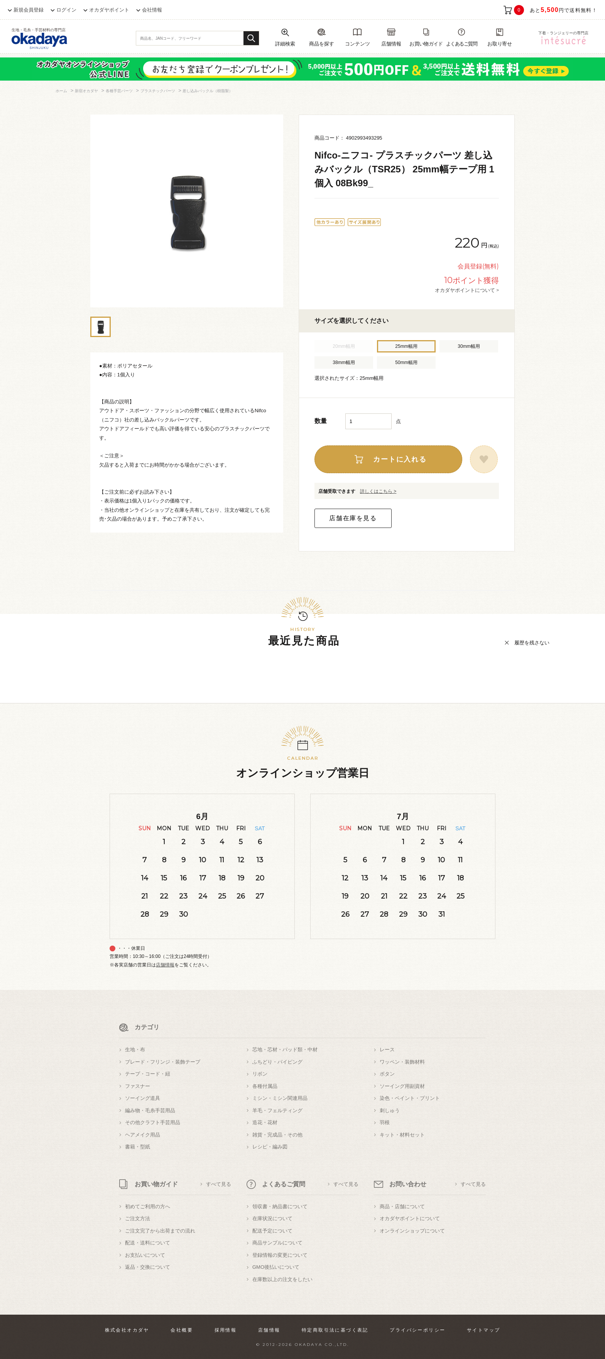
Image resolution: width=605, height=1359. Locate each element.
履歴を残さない (531, 643)
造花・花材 (264, 1122)
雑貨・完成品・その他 (277, 1135)
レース (387, 1049)
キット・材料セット (402, 1135)
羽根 (385, 1122)
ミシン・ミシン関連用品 (280, 1098)
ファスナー (137, 1086)
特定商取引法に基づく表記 (335, 1330)
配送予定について (272, 1231)
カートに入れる (400, 459)
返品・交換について (147, 1267)
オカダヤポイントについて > (467, 290)
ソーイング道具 (142, 1098)
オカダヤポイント (109, 10)
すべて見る (218, 1184)
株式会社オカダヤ (127, 1330)
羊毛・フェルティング (277, 1110)
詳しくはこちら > (378, 491)
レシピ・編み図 (269, 1147)
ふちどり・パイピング (277, 1062)
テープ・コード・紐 (147, 1074)
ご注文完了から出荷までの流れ (160, 1231)
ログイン (66, 10)
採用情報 (226, 1330)
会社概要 (182, 1330)
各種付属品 (264, 1086)
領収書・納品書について (280, 1206)
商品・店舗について (402, 1206)
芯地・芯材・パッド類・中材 (285, 1049)
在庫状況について (272, 1218)
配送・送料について (147, 1243)
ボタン (387, 1074)
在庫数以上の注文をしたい (282, 1279)
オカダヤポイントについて (410, 1218)
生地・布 (135, 1049)
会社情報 (152, 10)
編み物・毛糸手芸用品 (150, 1110)
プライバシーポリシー (417, 1330)
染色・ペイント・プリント (410, 1098)
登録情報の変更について (280, 1255)
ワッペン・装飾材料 (402, 1062)
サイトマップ (483, 1330)
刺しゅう (390, 1110)
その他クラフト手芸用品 (152, 1122)
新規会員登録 (29, 10)
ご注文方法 (137, 1218)
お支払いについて (145, 1255)
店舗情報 (165, 965)
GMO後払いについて (275, 1267)
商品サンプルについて (277, 1243)
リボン (259, 1074)
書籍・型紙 (137, 1147)
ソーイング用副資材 (402, 1086)
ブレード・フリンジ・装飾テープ (162, 1062)
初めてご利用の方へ (147, 1206)
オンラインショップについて (412, 1231)
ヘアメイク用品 (142, 1135)
